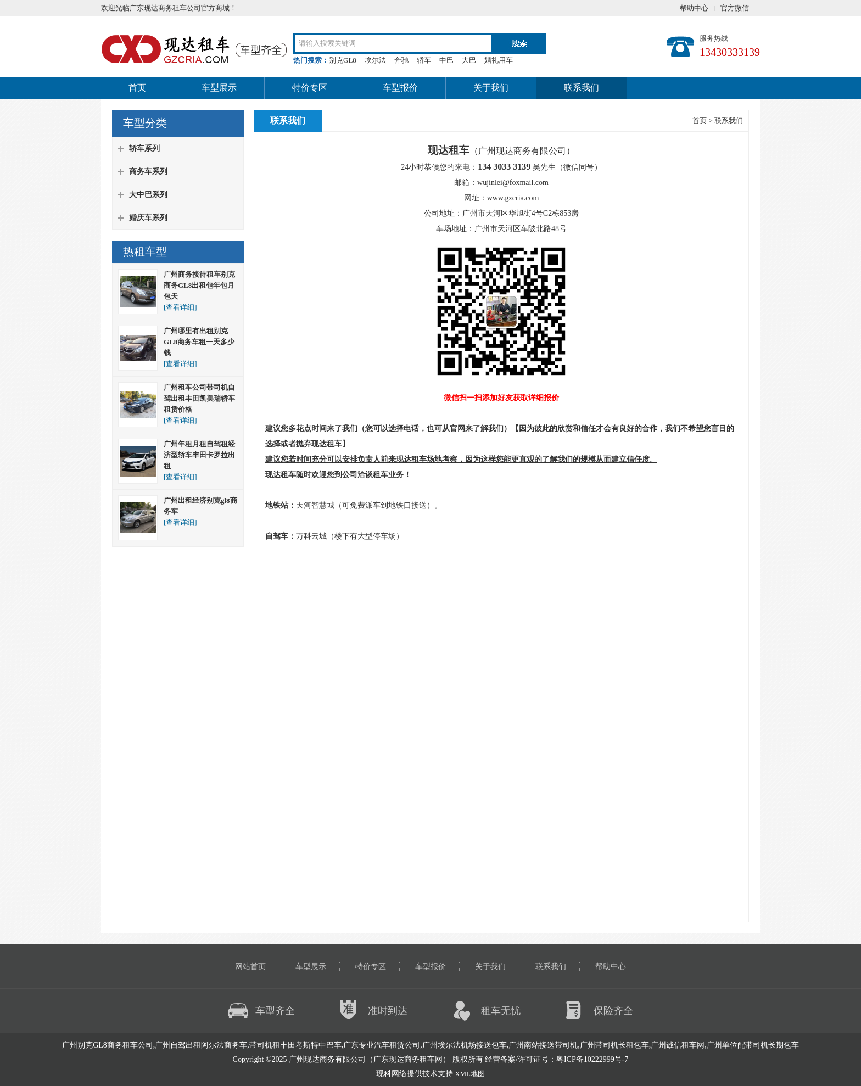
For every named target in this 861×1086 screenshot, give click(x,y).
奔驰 (401, 60)
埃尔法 (375, 60)
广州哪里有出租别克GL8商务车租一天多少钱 (199, 342)
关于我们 (490, 87)
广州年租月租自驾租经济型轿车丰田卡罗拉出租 (199, 455)
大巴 (469, 60)
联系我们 (581, 87)
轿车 (424, 60)
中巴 (446, 60)
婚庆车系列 (148, 218)
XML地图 (470, 1074)
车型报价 (400, 87)
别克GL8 (342, 60)
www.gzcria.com (513, 198)
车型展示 (219, 87)
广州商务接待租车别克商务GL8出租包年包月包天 (199, 285)
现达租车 (326, 444)
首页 (137, 87)
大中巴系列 (148, 195)
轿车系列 (144, 148)
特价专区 (309, 87)
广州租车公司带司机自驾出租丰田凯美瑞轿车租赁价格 (199, 398)
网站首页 (250, 966)
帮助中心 (694, 8)
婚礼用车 (498, 60)
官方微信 (734, 8)
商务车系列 (148, 171)
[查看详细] (180, 307)
